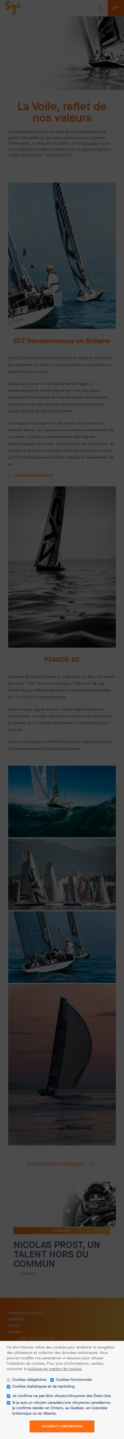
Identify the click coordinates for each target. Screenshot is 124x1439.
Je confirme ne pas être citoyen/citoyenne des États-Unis (61, 1395)
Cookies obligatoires (29, 1379)
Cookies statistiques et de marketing (43, 1386)
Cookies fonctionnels (74, 1379)
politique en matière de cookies (54, 1368)
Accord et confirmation (62, 1426)
